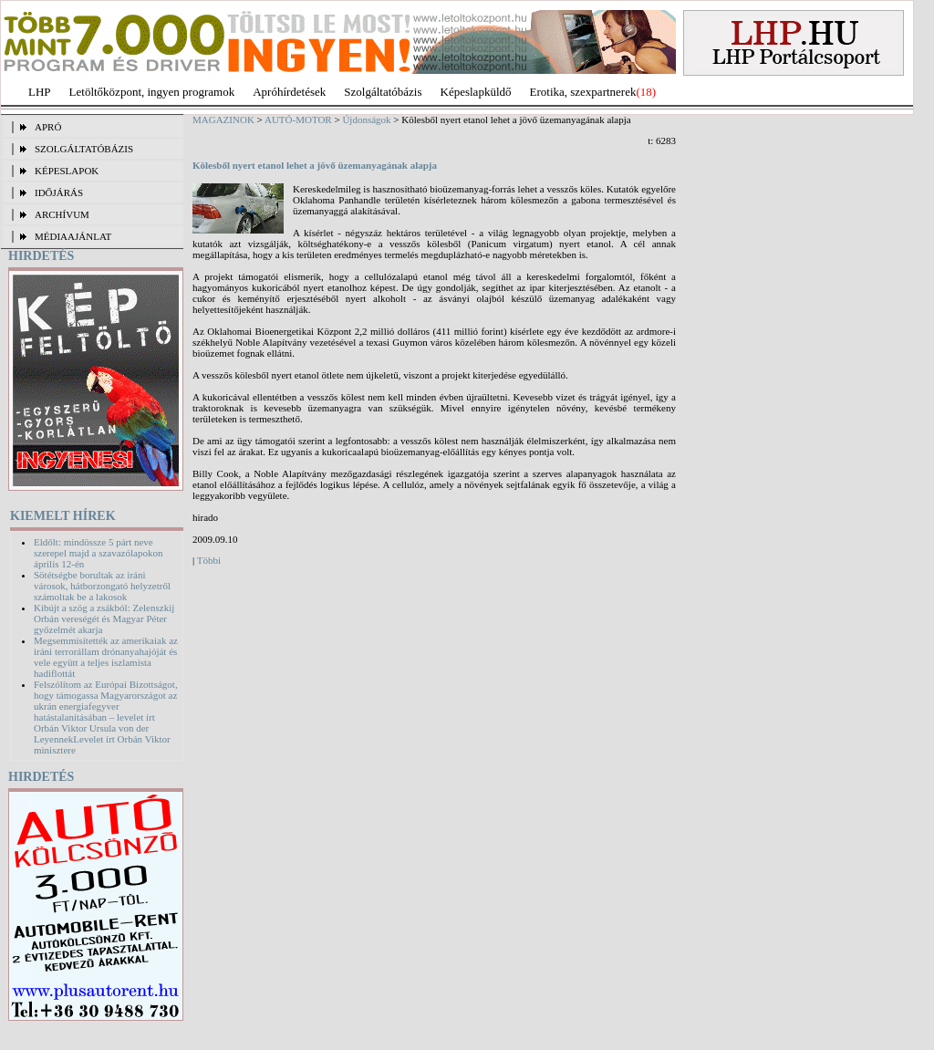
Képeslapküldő (476, 92)
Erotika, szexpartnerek (583, 92)
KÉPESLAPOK (67, 170)
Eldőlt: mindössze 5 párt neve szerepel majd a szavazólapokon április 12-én (98, 552)
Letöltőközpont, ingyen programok (152, 92)
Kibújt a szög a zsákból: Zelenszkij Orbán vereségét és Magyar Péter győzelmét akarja (104, 618)
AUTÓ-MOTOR (298, 119)
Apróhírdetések (289, 92)
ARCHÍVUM (62, 214)
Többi (209, 560)
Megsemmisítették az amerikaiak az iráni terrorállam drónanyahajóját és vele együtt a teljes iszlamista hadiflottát (106, 657)
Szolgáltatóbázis (382, 92)
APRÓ (48, 126)
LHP (39, 92)
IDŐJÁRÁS (59, 192)
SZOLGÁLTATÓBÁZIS (84, 148)
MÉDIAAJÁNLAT (73, 236)
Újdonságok (366, 119)
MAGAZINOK (223, 119)
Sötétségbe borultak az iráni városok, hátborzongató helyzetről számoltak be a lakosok (102, 585)
